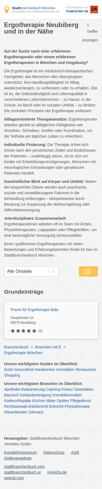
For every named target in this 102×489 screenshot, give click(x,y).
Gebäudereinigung (35, 395)
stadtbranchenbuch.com (24, 466)
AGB (75, 452)
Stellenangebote (18, 458)
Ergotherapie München (23, 353)
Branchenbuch (16, 347)
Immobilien (65, 369)
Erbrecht (56, 406)
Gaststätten (84, 389)
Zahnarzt (36, 412)
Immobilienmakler (67, 395)
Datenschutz (54, 452)
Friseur (67, 389)
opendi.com (14, 478)
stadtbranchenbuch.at (22, 472)
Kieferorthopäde (17, 401)
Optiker (63, 401)
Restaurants (86, 369)
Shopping (12, 375)
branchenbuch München (33, 8)
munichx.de (57, 472)
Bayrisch (11, 395)
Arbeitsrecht (38, 406)
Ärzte (8, 369)
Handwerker (45, 369)
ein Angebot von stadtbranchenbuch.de (35, 11)
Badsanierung (33, 389)
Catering (53, 389)
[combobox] (7, 271)
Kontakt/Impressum (20, 452)
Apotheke (12, 389)
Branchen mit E (48, 347)
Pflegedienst (80, 401)
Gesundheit (24, 369)
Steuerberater (15, 412)
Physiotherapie (77, 406)
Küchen (38, 401)
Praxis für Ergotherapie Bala (34, 309)
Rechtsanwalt (15, 406)
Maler (51, 401)
